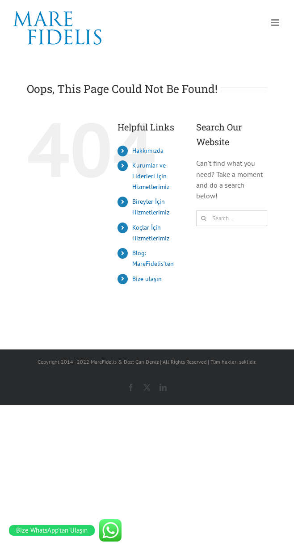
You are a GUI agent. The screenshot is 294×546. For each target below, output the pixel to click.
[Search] (204, 218)
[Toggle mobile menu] (276, 22)
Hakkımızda (148, 151)
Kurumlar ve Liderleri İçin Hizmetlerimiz (150, 176)
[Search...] (231, 218)
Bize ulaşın (147, 279)
